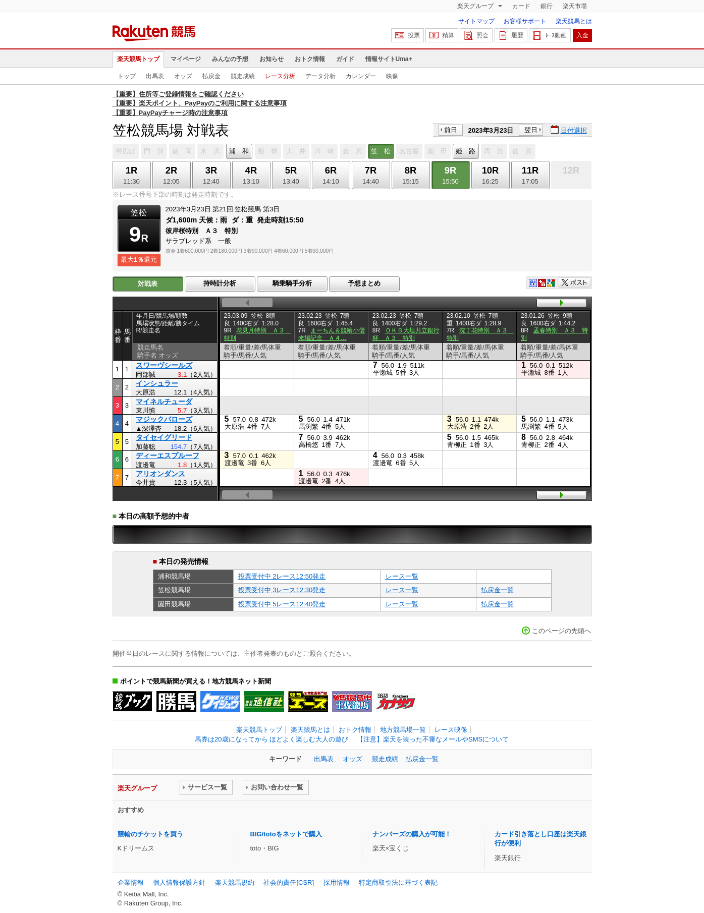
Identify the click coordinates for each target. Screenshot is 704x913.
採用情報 (336, 882)
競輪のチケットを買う (150, 834)
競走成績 (243, 76)
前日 (450, 130)
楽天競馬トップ (138, 59)
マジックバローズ (164, 419)
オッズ (183, 76)
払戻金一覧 (497, 590)
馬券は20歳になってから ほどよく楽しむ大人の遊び (271, 739)
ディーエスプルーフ (167, 455)
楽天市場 (575, 6)
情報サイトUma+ (388, 59)
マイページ (186, 59)
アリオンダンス (160, 474)
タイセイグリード (164, 437)
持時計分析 (219, 283)
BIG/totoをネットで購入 (286, 834)
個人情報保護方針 (179, 882)
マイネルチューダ (164, 401)
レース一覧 (402, 576)
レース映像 (451, 729)
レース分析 (280, 76)
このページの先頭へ (561, 631)
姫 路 (465, 151)
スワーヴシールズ (164, 365)
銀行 (546, 6)
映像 (392, 76)
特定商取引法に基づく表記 (398, 882)
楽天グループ (476, 6)
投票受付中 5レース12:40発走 (282, 604)
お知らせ (271, 59)
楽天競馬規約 (234, 882)
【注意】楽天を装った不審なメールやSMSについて (433, 739)
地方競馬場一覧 (403, 729)
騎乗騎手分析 (292, 283)
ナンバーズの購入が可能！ (411, 834)
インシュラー (157, 383)
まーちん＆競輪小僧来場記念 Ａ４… (331, 334)
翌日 (530, 130)
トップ (127, 76)
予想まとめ (364, 283)
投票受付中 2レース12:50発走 (282, 576)
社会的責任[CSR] (288, 882)
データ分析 (320, 76)
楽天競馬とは (574, 21)
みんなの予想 (230, 59)
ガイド (345, 59)
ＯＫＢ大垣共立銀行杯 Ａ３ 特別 (406, 334)
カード (521, 6)
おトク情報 (310, 59)
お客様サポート (525, 21)
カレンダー (361, 76)
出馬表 (155, 76)
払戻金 (211, 76)
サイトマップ (476, 21)
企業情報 (131, 882)
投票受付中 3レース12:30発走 (282, 590)
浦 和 (239, 151)
